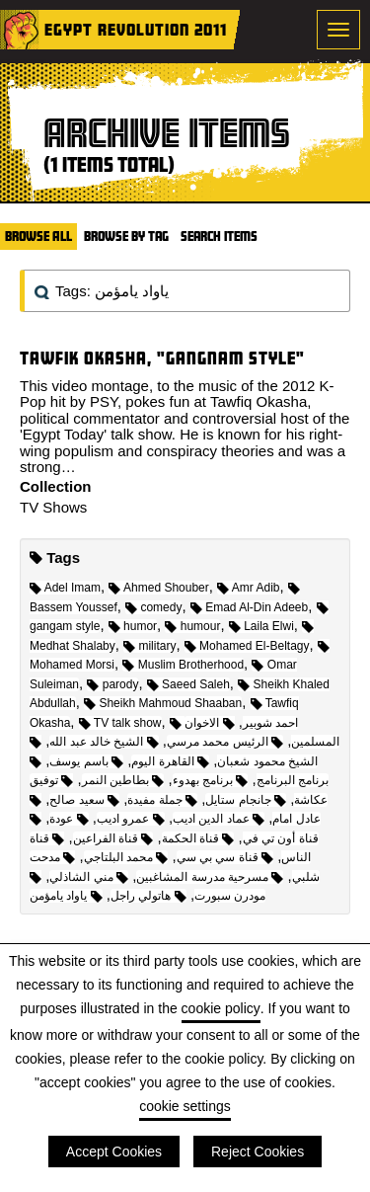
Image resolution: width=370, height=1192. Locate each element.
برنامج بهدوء (211, 780)
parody (112, 684)
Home (19, 29)
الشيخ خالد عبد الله (103, 742)
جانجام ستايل (245, 800)
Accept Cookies (114, 1151)
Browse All (38, 236)
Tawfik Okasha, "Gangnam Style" (162, 358)
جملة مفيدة (162, 800)
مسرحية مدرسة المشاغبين (209, 877)
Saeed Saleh (188, 684)
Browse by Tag (126, 236)
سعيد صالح (84, 800)
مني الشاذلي (88, 877)
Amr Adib (248, 588)
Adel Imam (65, 588)
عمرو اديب (131, 819)
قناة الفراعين (113, 838)
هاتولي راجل (148, 896)
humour (192, 626)
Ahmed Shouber (158, 588)
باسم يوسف (86, 761)
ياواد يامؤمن (66, 896)
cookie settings (185, 1106)
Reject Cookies (257, 1151)
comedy (153, 607)
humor (133, 626)
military (149, 646)
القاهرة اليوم (170, 761)
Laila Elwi (261, 626)
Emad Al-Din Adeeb (249, 607)
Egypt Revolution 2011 (135, 29)
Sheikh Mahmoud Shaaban (163, 703)
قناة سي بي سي (225, 857)
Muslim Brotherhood (183, 665)
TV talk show (120, 723)
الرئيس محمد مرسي (225, 742)
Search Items (219, 236)
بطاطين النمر (123, 780)
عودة (68, 819)
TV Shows (53, 507)
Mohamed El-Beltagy (247, 646)
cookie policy (221, 1008)
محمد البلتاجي (126, 857)
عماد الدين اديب (218, 819)
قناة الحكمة (198, 838)
